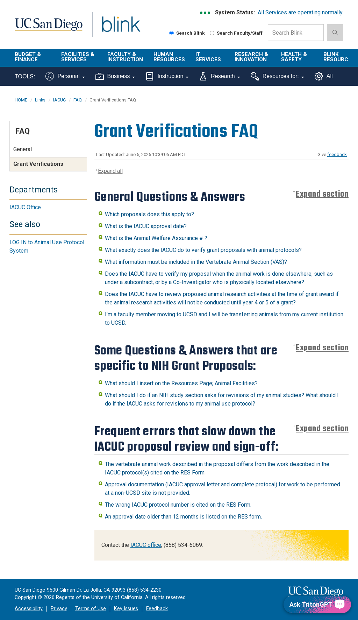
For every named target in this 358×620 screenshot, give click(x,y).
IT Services (208, 57)
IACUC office (145, 545)
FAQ (77, 100)
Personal (65, 76)
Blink (114, 28)
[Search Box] (296, 32)
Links (40, 100)
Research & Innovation (251, 57)
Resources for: (277, 76)
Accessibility (29, 609)
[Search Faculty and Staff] (212, 33)
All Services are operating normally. (300, 12)
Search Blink (187, 33)
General (22, 149)
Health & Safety (294, 57)
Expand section (322, 194)
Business (115, 76)
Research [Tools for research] (219, 76)
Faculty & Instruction (125, 57)
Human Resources (169, 57)
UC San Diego (46, 28)
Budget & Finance (28, 57)
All (324, 76)
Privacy (59, 609)
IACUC (59, 100)
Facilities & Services (77, 57)
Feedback (157, 609)
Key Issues (126, 609)
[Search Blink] (171, 33)
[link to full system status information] (205, 12)
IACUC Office (25, 207)
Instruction (166, 76)
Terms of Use (90, 609)
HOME (21, 100)
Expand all (110, 171)
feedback (337, 154)
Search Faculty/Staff (236, 33)
